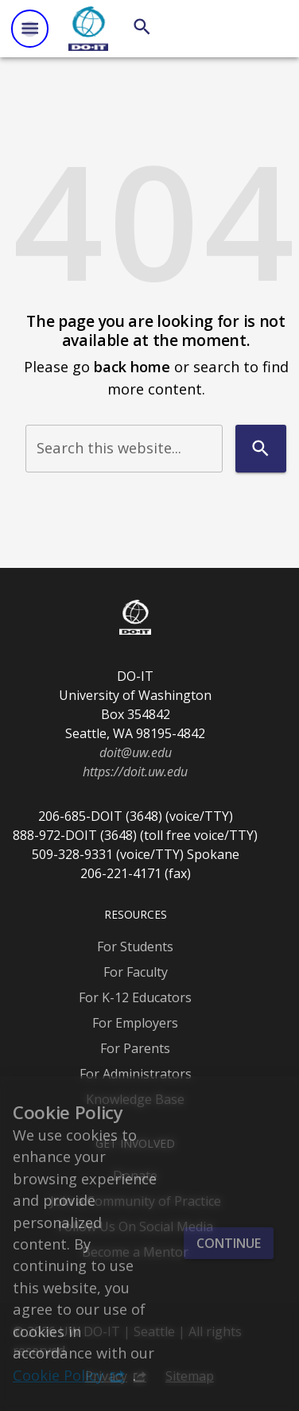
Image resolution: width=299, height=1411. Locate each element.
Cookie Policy (58, 1375)
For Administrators (136, 1074)
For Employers (135, 1023)
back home (132, 366)
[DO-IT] (88, 28)
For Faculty (135, 972)
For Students (135, 946)
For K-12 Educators (135, 997)
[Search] (142, 26)
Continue (228, 1243)
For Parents (135, 1048)
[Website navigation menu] (30, 28)
